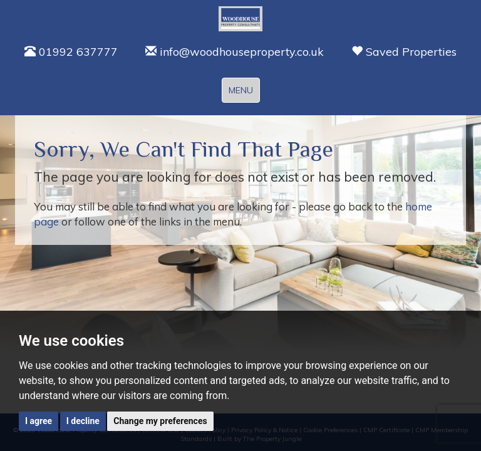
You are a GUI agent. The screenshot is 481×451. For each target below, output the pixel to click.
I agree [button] (38, 421)
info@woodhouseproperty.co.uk (234, 51)
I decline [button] (83, 421)
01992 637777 (71, 51)
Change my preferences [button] (160, 421)
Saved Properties (404, 51)
